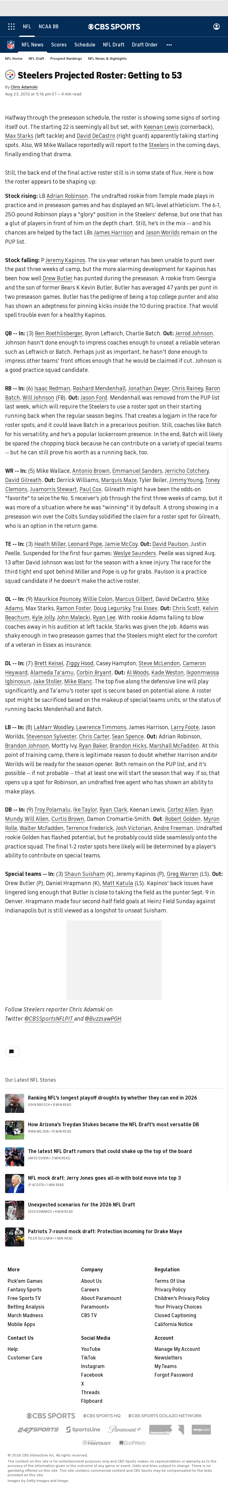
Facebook (92, 1375)
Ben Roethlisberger (58, 333)
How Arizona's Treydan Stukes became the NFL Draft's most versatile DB (113, 1124)
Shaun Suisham (85, 873)
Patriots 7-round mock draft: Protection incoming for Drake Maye (105, 1231)
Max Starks (19, 135)
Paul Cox (90, 489)
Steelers (159, 145)
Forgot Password (174, 1375)
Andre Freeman (173, 828)
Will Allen (36, 818)
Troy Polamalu (52, 809)
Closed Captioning (175, 1315)
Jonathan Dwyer (148, 388)
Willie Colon (98, 599)
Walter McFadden (41, 828)
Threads (90, 1392)
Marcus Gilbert (134, 599)
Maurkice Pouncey (57, 599)
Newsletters (168, 1358)
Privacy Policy (170, 1290)
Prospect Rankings (66, 58)
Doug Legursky (111, 608)
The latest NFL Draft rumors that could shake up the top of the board (110, 1151)
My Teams (166, 1366)
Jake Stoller (47, 681)
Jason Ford (93, 397)
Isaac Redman (52, 388)
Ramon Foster (73, 608)
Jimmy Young (186, 480)
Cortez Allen (182, 809)
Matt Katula (117, 883)
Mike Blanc (78, 681)
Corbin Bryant (94, 672)
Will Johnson (38, 397)
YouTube (90, 1349)
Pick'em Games (25, 1281)
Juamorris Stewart (53, 489)
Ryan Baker (93, 745)
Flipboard (91, 1401)
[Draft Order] (145, 44)
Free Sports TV (24, 1298)
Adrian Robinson (67, 195)
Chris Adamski (24, 87)
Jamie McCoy (121, 544)
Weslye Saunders (134, 553)
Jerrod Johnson (194, 333)
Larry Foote (185, 727)
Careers (90, 1290)
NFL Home (14, 58)
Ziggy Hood (79, 663)
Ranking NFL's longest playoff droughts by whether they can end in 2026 (112, 1098)
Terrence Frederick (89, 828)
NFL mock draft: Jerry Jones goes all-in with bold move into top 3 (104, 1178)
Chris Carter (94, 736)
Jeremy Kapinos (65, 260)
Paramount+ (95, 1307)
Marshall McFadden (174, 745)
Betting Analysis (26, 1307)
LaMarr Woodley (53, 727)
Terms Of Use (170, 1281)
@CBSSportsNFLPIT (49, 1018)
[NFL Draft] (113, 44)
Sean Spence (128, 736)
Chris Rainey (187, 388)
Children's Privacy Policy (182, 1298)
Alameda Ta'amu (52, 672)
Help (13, 1349)
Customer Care (25, 1358)
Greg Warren (182, 873)
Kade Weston (167, 672)
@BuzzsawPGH (103, 1018)
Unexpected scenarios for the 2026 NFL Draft (81, 1205)
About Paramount (101, 1298)
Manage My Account (177, 1349)
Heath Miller (50, 544)
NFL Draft (36, 58)
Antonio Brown (91, 470)
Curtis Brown (67, 818)
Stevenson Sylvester (51, 736)
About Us (91, 1281)
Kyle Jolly (43, 617)
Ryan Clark (113, 809)
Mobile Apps (21, 1324)
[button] (169, 44)
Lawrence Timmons (101, 727)
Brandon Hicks (128, 745)
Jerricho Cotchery (187, 470)
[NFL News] (32, 44)
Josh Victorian (133, 828)
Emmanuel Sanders (137, 470)
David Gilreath (23, 480)
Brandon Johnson (27, 745)
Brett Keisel (48, 663)
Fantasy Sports (25, 1290)
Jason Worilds (163, 232)
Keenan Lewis (161, 126)
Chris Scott (186, 608)
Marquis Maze (119, 480)
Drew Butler (58, 278)
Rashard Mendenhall (99, 388)
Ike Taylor (85, 809)
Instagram (93, 1366)
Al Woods (138, 672)
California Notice (174, 1324)
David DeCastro (96, 135)
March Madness (25, 1315)
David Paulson (170, 544)
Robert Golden (183, 818)
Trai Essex (145, 608)
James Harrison (113, 232)
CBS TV (89, 1315)
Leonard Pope (85, 544)
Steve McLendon (159, 663)
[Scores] (59, 44)
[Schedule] (85, 44)
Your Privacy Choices (178, 1307)
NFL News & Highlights (107, 58)
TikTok (88, 1358)
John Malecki (73, 617)
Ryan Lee (104, 617)
